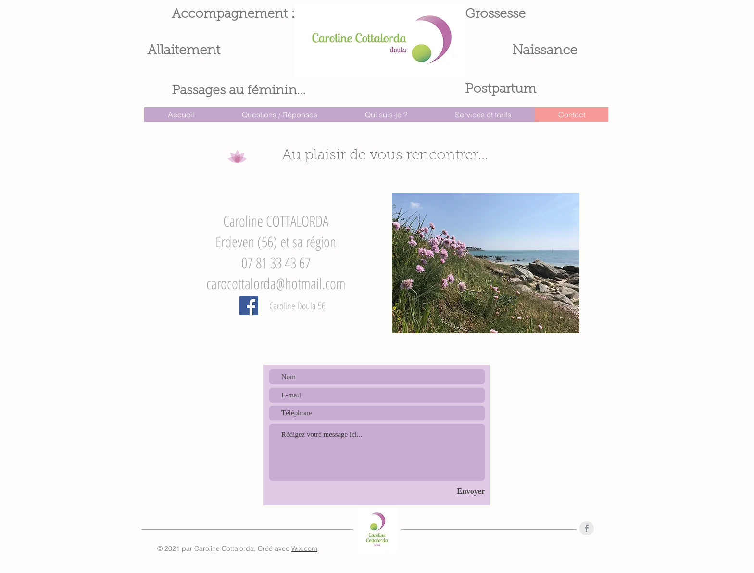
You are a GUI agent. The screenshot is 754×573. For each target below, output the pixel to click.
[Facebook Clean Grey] (586, 528)
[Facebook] (248, 305)
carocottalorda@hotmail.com (276, 283)
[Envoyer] (455, 491)
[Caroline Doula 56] (297, 306)
